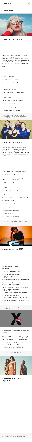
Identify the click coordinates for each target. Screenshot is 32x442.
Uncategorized (21, 221)
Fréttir (20, 115)
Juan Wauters (16, 116)
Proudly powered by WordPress (8, 440)
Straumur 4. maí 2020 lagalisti (12, 380)
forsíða (16, 115)
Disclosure (11, 116)
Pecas (12, 436)
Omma (20, 116)
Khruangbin (8, 436)
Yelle (15, 436)
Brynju (10, 222)
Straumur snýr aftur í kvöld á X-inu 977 (15, 332)
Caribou (13, 222)
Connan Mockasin (18, 222)
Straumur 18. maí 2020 (12, 142)
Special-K (24, 116)
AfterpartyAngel (5, 116)
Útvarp (22, 115)
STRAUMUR (6, 3)
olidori (12, 115)
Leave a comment (7, 117)
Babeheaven (6, 222)
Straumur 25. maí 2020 (12, 39)
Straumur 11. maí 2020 (12, 249)
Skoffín (3, 224)
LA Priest (24, 222)
